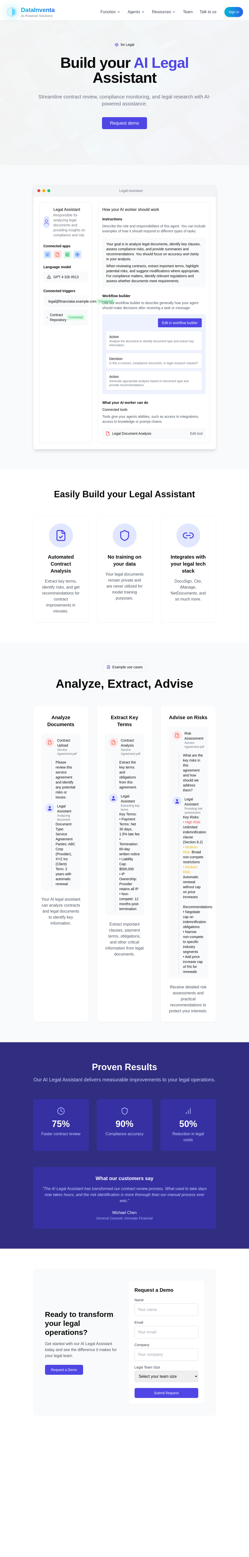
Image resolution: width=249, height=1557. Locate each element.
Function (110, 12)
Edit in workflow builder (180, 323)
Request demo (124, 123)
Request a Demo (64, 1370)
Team (188, 12)
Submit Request (166, 1393)
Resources (164, 12)
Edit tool (196, 433)
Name (139, 1300)
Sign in (233, 12)
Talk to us (208, 12)
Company (142, 1345)
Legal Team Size (147, 1367)
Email (139, 1322)
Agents (136, 12)
